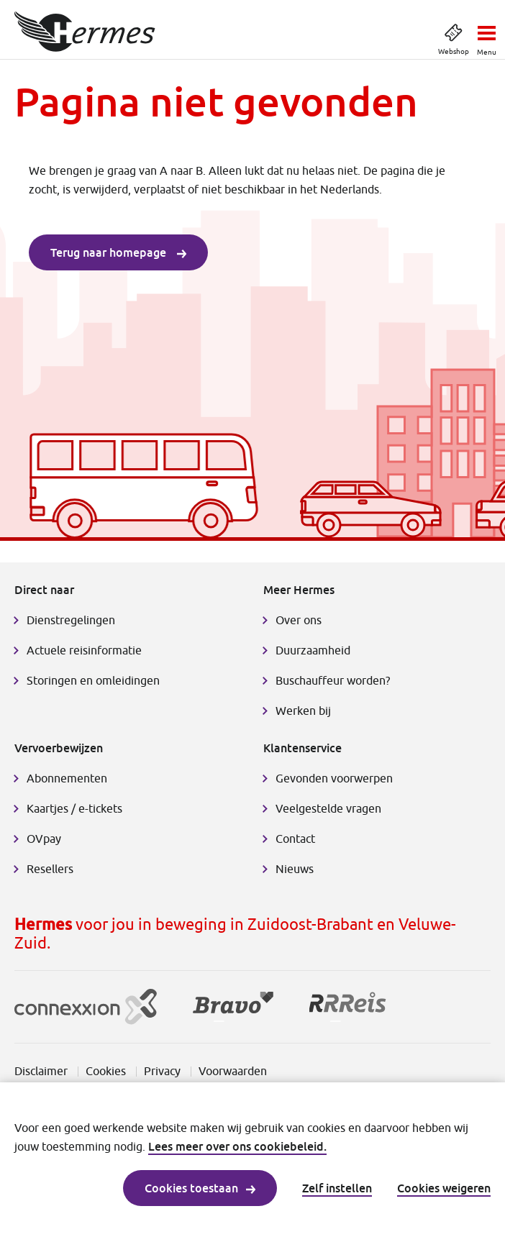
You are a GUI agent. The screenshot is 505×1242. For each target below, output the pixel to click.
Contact (295, 838)
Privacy (162, 1070)
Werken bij (303, 710)
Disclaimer (41, 1070)
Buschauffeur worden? (333, 680)
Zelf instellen (337, 1188)
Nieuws (295, 868)
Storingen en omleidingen (93, 680)
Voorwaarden (233, 1070)
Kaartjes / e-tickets (74, 808)
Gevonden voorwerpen (334, 778)
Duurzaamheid (313, 650)
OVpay (44, 838)
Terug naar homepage (118, 252)
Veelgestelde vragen (328, 808)
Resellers (50, 868)
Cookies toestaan (200, 1188)
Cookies (106, 1070)
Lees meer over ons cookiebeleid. (237, 1146)
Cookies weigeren (444, 1188)
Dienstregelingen (71, 619)
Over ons (299, 619)
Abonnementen (67, 778)
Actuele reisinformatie (84, 650)
